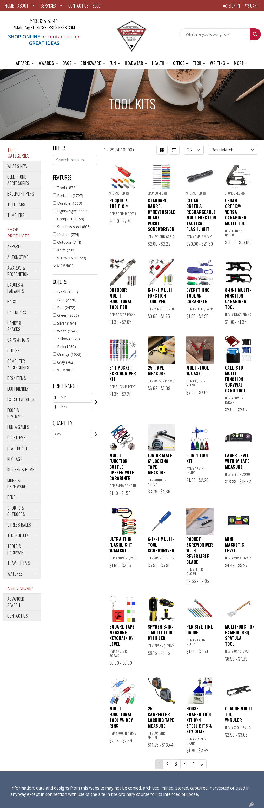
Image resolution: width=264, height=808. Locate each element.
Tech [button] (197, 63)
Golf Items (16, 438)
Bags (11, 302)
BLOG (97, 6)
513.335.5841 (44, 21)
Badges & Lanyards (15, 288)
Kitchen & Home (20, 470)
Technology (17, 535)
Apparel (14, 246)
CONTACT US (78, 6)
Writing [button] (217, 63)
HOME (9, 6)
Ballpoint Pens (20, 194)
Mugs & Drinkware (16, 483)
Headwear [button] (134, 63)
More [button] (238, 63)
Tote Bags (16, 204)
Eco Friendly (18, 389)
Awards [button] (46, 63)
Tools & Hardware (16, 549)
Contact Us (17, 616)
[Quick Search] (214, 34)
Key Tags (14, 459)
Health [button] (158, 63)
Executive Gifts (20, 399)
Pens (11, 497)
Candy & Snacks (14, 326)
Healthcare (17, 448)
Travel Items (18, 563)
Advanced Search (15, 602)
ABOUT (23, 6)
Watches (15, 574)
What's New (17, 166)
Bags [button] (67, 63)
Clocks (13, 350)
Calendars (16, 312)
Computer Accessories (18, 364)
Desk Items (16, 378)
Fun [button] (112, 63)
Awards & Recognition (18, 271)
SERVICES (48, 6)
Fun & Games (18, 427)
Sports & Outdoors (16, 511)
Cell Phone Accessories (18, 180)
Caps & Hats (18, 340)
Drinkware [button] (90, 63)
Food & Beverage (15, 413)
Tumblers (15, 215)
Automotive (17, 257)
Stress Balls (19, 525)
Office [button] (178, 63)
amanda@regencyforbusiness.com (44, 27)
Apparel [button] (23, 63)
